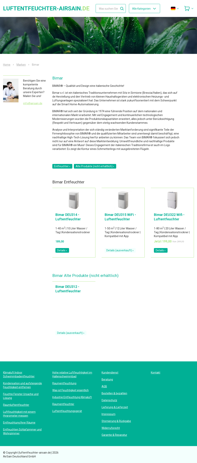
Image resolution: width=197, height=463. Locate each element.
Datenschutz (109, 400)
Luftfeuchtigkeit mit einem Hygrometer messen (19, 413)
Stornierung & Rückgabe (116, 421)
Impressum (108, 414)
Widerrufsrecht (111, 428)
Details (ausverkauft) (120, 250)
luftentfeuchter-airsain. (46, 8)
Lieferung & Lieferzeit (115, 407)
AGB (104, 386)
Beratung (107, 379)
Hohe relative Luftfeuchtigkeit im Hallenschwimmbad (72, 374)
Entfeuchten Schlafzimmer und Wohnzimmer (22, 431)
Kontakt (155, 372)
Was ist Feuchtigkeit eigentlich (70, 390)
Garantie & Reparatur (114, 434)
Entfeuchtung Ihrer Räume (19, 422)
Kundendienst (110, 372)
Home (6, 64)
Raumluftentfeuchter (16, 404)
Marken (21, 64)
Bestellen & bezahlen (114, 393)
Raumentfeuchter (63, 404)
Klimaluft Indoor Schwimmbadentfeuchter (19, 374)
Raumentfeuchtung (64, 383)
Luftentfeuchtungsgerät (67, 411)
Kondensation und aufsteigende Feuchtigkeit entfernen (22, 385)
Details (62, 250)
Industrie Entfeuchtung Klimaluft (72, 397)
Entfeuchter (62, 166)
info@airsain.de (32, 103)
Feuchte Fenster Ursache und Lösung (20, 396)
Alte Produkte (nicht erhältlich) (95, 166)
